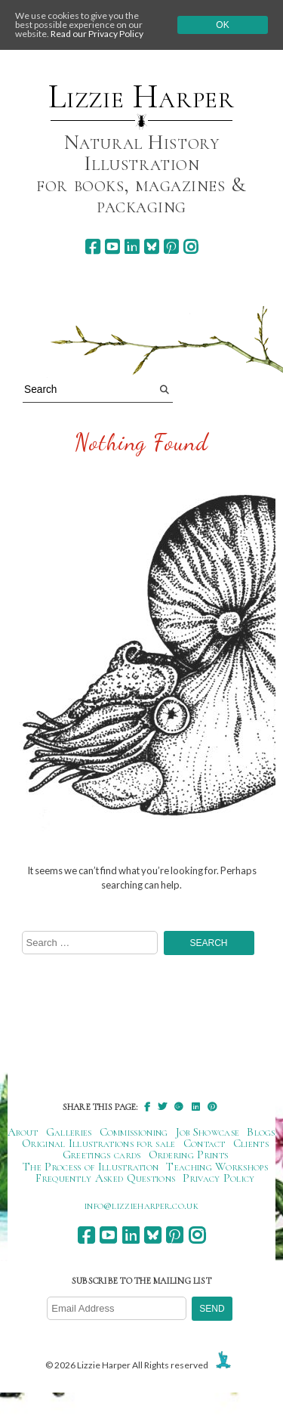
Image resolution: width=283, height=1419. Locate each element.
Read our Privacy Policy (97, 33)
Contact (204, 1143)
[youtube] (112, 246)
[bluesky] (151, 246)
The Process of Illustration (90, 1166)
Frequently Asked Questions (105, 1178)
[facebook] (92, 246)
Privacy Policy (218, 1178)
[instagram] (190, 246)
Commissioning (134, 1132)
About (23, 1132)
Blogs (261, 1132)
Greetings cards (102, 1154)
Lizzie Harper (141, 96)
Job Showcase (208, 1132)
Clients (251, 1143)
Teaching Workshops (217, 1166)
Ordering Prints (189, 1154)
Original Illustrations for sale (99, 1143)
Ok (222, 25)
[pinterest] (171, 246)
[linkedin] (132, 246)
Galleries (69, 1132)
